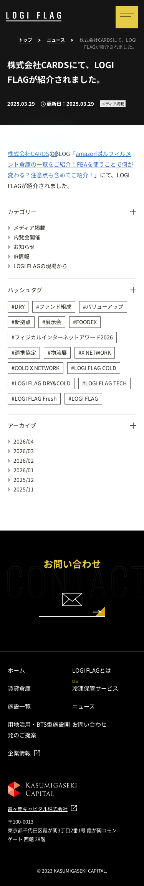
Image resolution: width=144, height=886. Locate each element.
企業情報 (19, 753)
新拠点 (23, 322)
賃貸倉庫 (19, 688)
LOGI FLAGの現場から (40, 266)
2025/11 (23, 489)
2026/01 (23, 470)
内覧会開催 (26, 237)
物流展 (59, 352)
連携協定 (25, 352)
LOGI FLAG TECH (106, 383)
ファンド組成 (55, 306)
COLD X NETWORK (37, 368)
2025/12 (23, 479)
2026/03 (23, 451)
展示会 (53, 322)
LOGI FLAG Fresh (36, 398)
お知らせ (24, 247)
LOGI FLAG (84, 398)
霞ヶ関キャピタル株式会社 (38, 808)
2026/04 (23, 441)
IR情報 (21, 256)
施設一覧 (19, 706)
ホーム (16, 670)
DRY (20, 306)
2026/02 (23, 460)
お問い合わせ (89, 724)
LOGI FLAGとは (91, 670)
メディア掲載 (29, 227)
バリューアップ (104, 306)
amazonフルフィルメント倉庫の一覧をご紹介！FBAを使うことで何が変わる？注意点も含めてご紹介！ (70, 164)
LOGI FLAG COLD (95, 368)
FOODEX (86, 322)
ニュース (83, 706)
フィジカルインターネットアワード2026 (64, 337)
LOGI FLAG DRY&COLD (43, 383)
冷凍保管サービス (95, 688)
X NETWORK (96, 352)
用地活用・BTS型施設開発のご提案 (39, 729)
